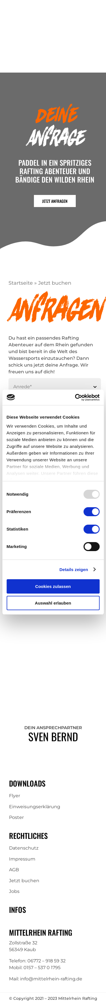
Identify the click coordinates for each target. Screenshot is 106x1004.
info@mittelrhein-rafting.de (51, 978)
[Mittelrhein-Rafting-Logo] (36, 33)
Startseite (20, 283)
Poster (16, 817)
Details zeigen (73, 569)
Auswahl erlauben (53, 603)
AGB (14, 869)
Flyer (14, 795)
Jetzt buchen (24, 880)
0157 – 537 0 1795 (41, 967)
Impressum (22, 859)
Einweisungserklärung (34, 806)
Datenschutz (23, 848)
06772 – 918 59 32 (46, 960)
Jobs (14, 891)
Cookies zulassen (53, 586)
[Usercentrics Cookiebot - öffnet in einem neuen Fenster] (75, 397)
